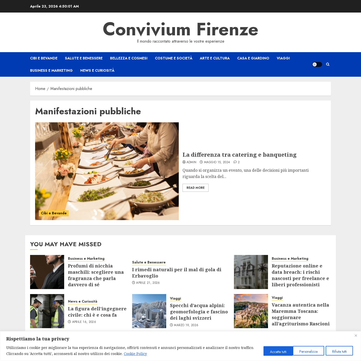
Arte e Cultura (215, 58)
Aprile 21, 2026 (148, 283)
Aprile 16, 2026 (84, 322)
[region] (180, 346)
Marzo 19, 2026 (186, 325)
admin (192, 162)
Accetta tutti (339, 351)
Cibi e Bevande (43, 58)
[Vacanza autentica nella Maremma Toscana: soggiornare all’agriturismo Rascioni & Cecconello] (251, 311)
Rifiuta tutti (307, 351)
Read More (196, 188)
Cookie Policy (149, 353)
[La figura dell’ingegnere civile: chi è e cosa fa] (47, 311)
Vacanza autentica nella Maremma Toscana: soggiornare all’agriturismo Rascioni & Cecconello (301, 317)
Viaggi (283, 58)
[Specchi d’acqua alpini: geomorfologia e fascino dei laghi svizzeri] (149, 311)
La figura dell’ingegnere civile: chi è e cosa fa (97, 312)
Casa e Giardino (253, 58)
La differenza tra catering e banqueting (240, 154)
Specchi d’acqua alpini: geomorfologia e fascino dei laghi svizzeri (199, 311)
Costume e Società (173, 58)
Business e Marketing (51, 70)
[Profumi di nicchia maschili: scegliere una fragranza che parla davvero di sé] (47, 272)
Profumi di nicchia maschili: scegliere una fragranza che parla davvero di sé (96, 275)
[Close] (356, 335)
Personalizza (274, 351)
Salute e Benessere (84, 58)
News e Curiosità (97, 70)
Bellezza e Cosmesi (128, 58)
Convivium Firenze (180, 29)
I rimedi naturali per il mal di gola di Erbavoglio (176, 272)
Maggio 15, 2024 (217, 162)
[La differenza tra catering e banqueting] (107, 171)
